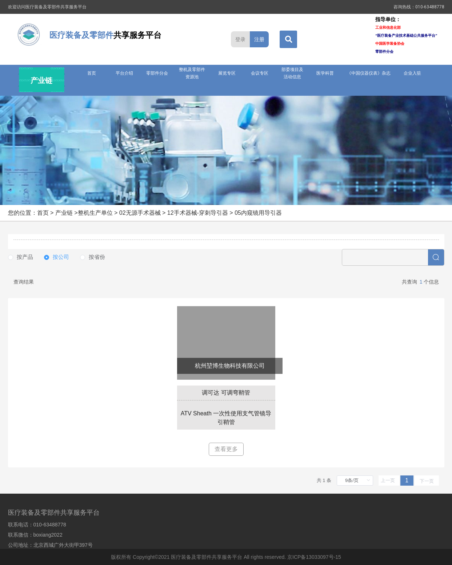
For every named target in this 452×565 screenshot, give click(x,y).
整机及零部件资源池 (192, 73)
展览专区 (227, 73)
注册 (259, 39)
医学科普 (325, 73)
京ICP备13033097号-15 (314, 557)
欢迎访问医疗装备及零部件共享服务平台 (47, 6)
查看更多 (226, 449)
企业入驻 (412, 73)
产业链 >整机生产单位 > (87, 213)
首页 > (46, 213)
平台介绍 (124, 73)
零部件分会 (157, 73)
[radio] (20, 257)
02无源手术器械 (140, 213)
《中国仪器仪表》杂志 (369, 73)
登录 (240, 39)
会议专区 (259, 73)
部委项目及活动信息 (292, 73)
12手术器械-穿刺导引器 (197, 213)
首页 (91, 73)
